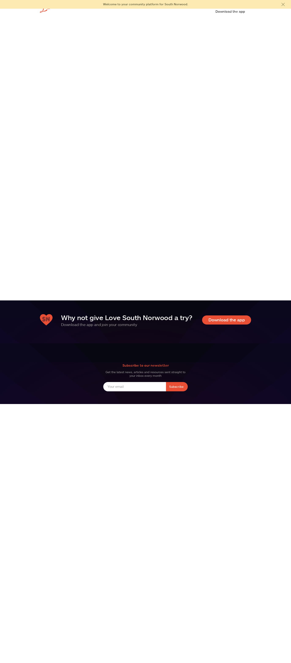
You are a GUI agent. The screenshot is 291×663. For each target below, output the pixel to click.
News (184, 12)
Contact (199, 12)
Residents (137, 12)
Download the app (230, 11)
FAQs (171, 12)
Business (156, 12)
